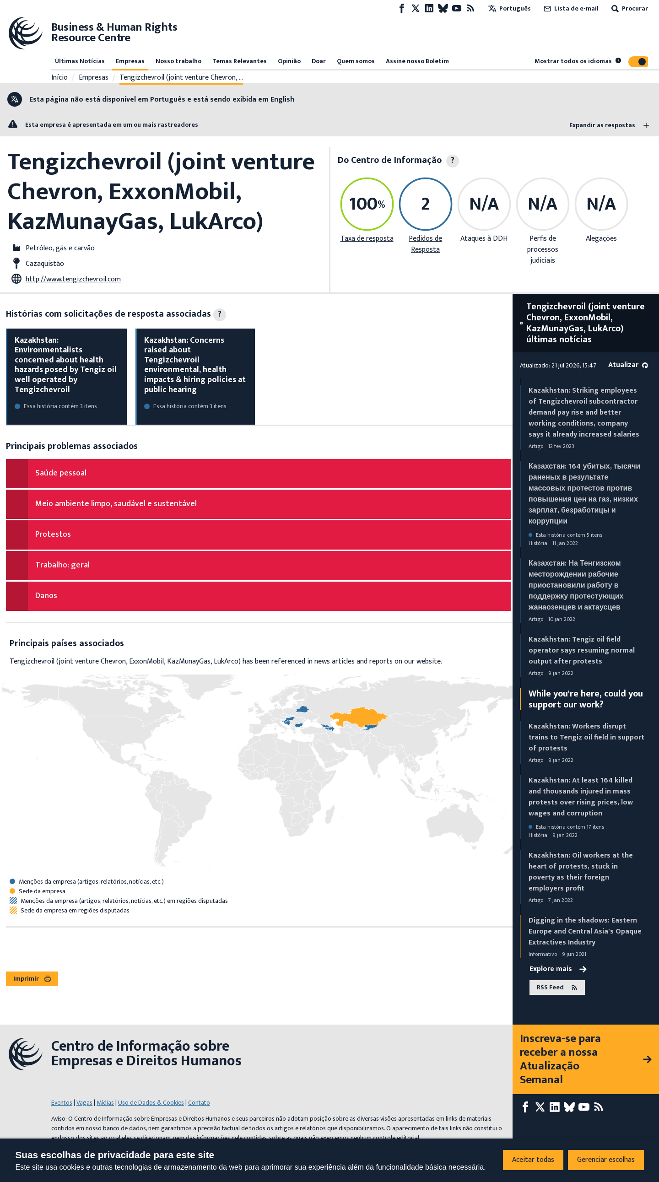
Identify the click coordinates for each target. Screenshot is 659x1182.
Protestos (53, 534)
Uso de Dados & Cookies (151, 1102)
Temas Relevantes (239, 61)
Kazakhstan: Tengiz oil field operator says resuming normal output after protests (582, 650)
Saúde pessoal (60, 473)
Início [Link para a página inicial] (59, 77)
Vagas (84, 1102)
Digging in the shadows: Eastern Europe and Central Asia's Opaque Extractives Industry (585, 931)
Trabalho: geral (62, 565)
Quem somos (356, 61)
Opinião (289, 61)
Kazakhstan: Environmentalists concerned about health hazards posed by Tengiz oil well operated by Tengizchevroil (66, 365)
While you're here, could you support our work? (586, 699)
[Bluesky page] (443, 8)
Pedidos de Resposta (425, 244)
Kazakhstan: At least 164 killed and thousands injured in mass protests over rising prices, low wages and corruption (581, 797)
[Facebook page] (401, 8)
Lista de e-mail (570, 8)
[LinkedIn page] (429, 8)
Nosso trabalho (178, 61)
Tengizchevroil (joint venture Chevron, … (181, 77)
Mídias (105, 1102)
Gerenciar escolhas (606, 1160)
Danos (46, 596)
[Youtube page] (456, 8)
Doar (319, 61)
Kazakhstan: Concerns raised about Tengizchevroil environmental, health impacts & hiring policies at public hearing (195, 365)
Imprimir (32, 978)
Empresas (130, 61)
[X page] (415, 8)
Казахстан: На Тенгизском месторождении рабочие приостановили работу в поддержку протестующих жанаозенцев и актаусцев (576, 585)
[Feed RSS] (470, 8)
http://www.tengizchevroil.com (73, 279)
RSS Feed (557, 987)
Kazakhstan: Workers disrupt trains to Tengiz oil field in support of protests (586, 737)
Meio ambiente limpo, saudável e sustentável (116, 504)
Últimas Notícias (80, 61)
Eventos (61, 1102)
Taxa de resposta (367, 238)
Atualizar (628, 365)
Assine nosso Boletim (417, 61)
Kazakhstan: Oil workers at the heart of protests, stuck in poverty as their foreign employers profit (581, 872)
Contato (199, 1102)
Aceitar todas (533, 1160)
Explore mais (558, 969)
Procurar (629, 8)
